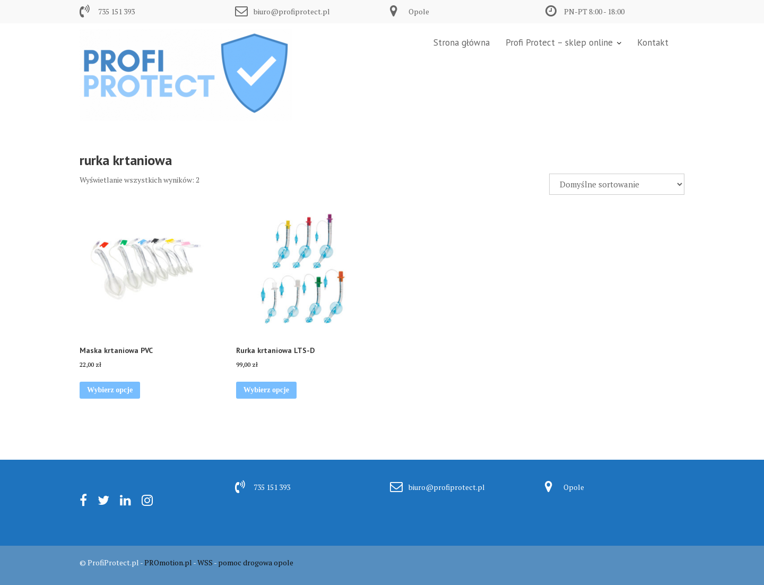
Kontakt (652, 42)
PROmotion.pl (168, 562)
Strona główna (461, 42)
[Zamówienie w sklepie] (616, 184)
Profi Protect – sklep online (559, 42)
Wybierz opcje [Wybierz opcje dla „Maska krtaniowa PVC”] (110, 390)
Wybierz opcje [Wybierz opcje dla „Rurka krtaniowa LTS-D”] (266, 390)
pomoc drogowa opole (255, 562)
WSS (205, 562)
